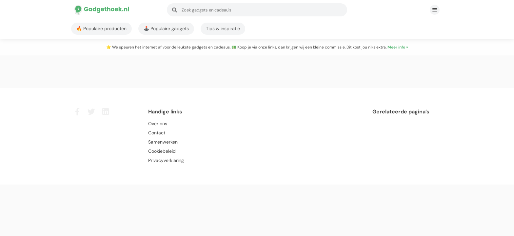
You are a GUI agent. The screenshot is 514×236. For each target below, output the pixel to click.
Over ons (157, 124)
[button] (435, 10)
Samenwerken (163, 142)
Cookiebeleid (162, 151)
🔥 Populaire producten (101, 28)
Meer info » (397, 47)
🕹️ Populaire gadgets (166, 28)
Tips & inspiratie (223, 28)
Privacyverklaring (166, 160)
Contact (156, 133)
